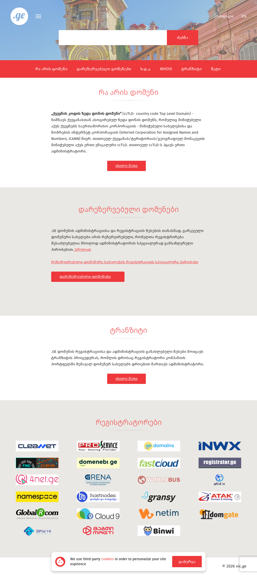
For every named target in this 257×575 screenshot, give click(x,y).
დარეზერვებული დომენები (104, 68)
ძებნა (182, 37)
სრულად (82, 249)
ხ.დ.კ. (145, 68)
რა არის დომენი (51, 68)
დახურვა (187, 561)
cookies (107, 559)
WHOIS (166, 68)
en (243, 16)
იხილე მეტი (126, 165)
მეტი (216, 68)
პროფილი (221, 16)
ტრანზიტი (191, 68)
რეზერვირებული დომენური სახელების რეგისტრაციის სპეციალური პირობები (124, 262)
